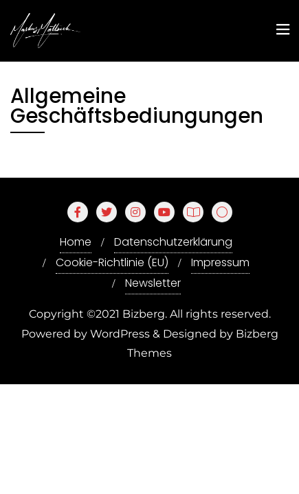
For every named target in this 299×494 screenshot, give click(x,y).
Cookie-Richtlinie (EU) (112, 262)
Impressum (220, 262)
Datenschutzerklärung (173, 242)
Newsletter (153, 283)
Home (75, 242)
